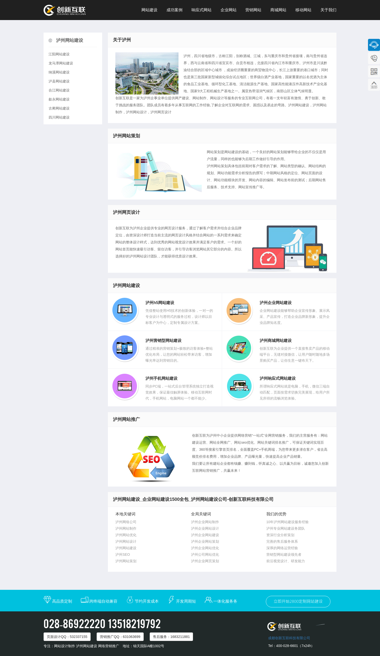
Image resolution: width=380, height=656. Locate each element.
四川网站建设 (59, 117)
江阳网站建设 (59, 54)
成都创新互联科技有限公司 (289, 638)
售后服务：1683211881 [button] (171, 637)
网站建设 (149, 10)
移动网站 (303, 10)
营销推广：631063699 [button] (120, 637)
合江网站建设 (59, 90)
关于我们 (328, 10)
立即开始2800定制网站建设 (298, 601)
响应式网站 (202, 10)
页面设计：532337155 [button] (67, 637)
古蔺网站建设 (59, 108)
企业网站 (229, 10)
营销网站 (253, 10)
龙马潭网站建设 (61, 63)
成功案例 (174, 10)
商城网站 (278, 10)
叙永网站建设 (59, 99)
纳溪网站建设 (59, 72)
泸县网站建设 (59, 81)
